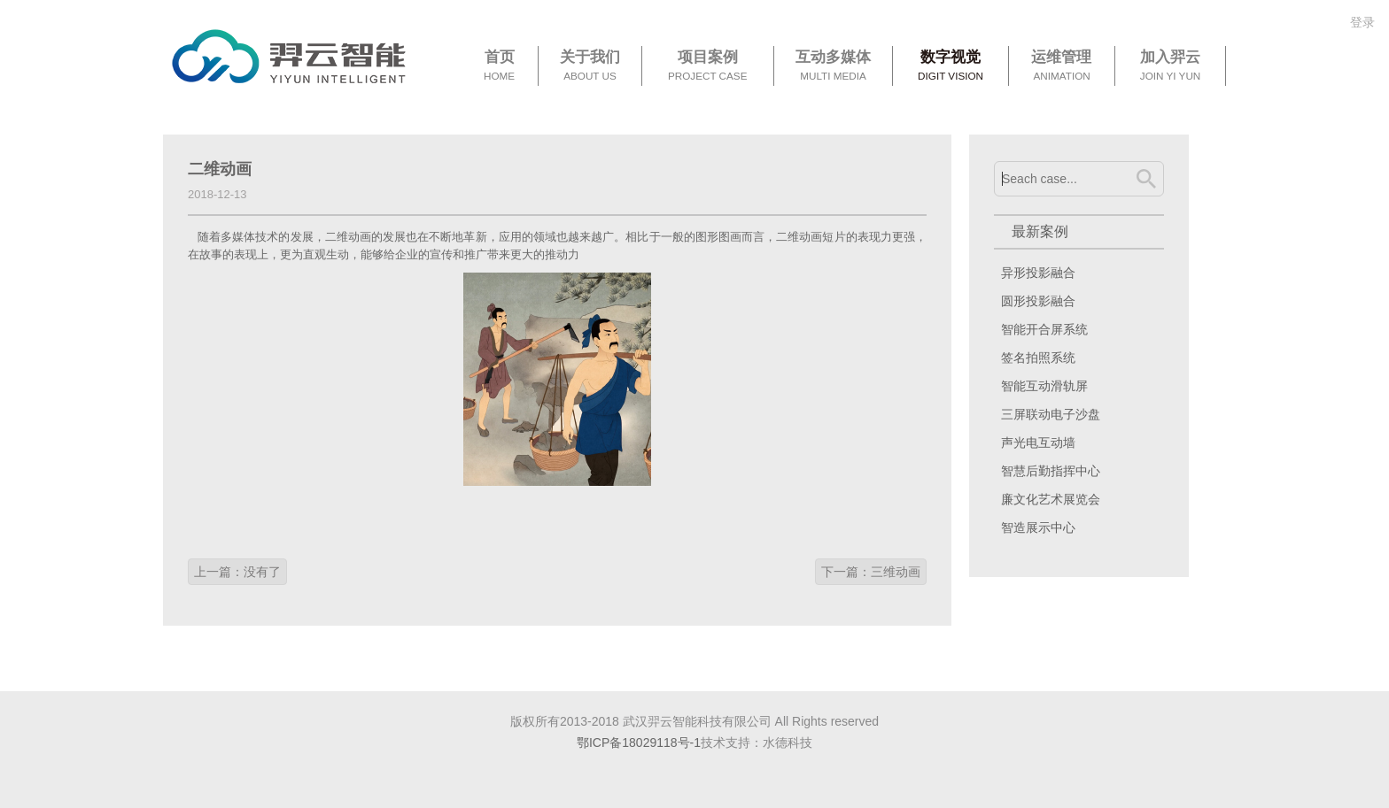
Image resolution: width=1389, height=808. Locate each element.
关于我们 (590, 66)
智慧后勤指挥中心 (1050, 471)
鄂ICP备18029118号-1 (639, 742)
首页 (499, 66)
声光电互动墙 (1038, 442)
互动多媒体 (833, 66)
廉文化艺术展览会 (1050, 499)
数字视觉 (950, 66)
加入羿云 (1170, 66)
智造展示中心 (1038, 527)
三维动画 (895, 572)
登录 (1362, 22)
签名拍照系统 (1038, 357)
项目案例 (708, 66)
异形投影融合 (1038, 272)
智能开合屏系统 (1044, 329)
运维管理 (1061, 66)
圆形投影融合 (1038, 301)
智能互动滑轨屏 (1044, 386)
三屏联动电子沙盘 (1050, 414)
